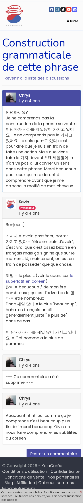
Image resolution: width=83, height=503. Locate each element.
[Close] (80, 492)
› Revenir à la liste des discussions (35, 78)
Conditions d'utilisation (24, 471)
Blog (8, 482)
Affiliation (25, 482)
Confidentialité (64, 471)
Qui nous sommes (56, 482)
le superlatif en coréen (39, 278)
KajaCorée (52, 465)
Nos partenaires (63, 477)
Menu (72, 21)
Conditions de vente (24, 477)
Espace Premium (18, 488)
